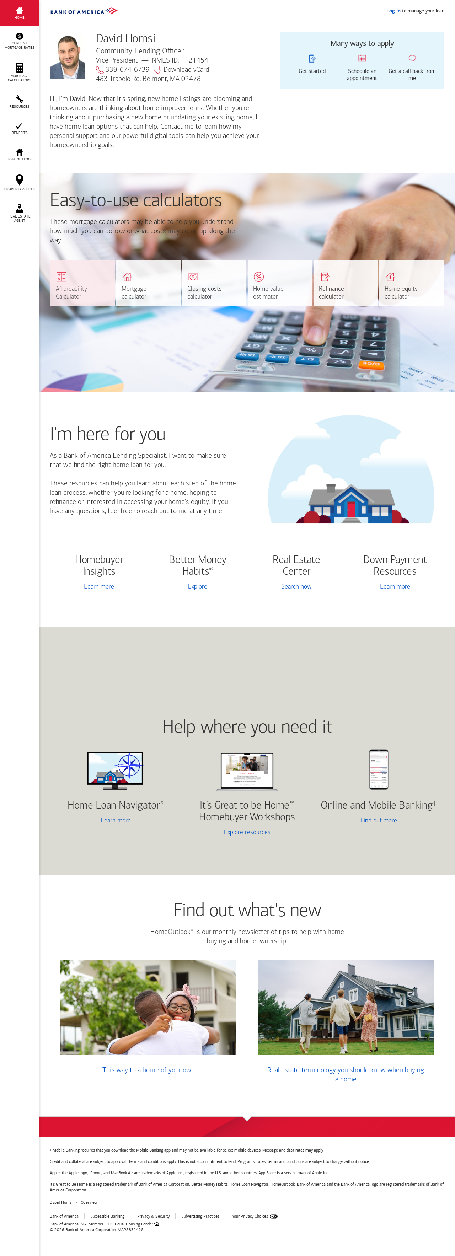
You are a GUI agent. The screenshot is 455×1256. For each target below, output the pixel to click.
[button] (19, 41)
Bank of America (64, 1216)
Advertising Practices (200, 1216)
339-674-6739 (123, 70)
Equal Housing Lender (134, 1224)
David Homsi (61, 1202)
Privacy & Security (153, 1216)
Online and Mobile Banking (377, 805)
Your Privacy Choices (250, 1216)
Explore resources (247, 832)
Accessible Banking (107, 1216)
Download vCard (181, 70)
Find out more (357, 821)
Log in (393, 11)
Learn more (99, 587)
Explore (197, 587)
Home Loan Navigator (116, 805)
